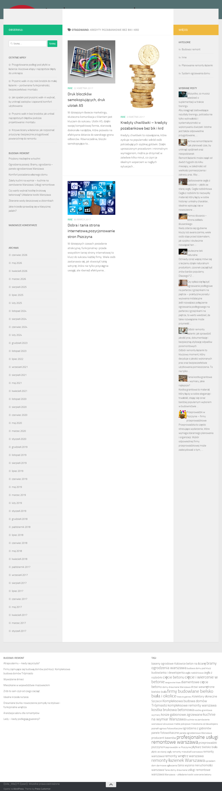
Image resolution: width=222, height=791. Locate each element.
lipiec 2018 (17, 535)
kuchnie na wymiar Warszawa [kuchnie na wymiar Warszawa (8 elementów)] (183, 716)
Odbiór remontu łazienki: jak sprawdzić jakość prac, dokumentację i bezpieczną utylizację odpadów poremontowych (195, 338)
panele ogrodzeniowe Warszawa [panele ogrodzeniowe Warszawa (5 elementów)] (196, 733)
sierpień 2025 (19, 287)
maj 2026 (17, 263)
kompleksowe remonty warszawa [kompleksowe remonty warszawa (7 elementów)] (192, 705)
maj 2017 (17, 607)
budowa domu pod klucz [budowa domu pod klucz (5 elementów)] (199, 668)
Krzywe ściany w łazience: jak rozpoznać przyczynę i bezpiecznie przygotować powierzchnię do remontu (31, 134)
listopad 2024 (19, 311)
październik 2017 (21, 567)
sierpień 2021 (19, 375)
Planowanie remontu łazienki (197, 65)
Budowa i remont (191, 49)
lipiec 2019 (17, 471)
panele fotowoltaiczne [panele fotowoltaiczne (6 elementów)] (165, 732)
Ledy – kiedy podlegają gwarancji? (21, 719)
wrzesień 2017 (20, 575)
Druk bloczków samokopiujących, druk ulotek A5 (86, 100)
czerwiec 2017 (19, 599)
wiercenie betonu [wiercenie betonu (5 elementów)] (202, 774)
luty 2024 (17, 335)
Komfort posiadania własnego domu (28, 174)
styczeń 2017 (19, 631)
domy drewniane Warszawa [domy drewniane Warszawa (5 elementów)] (176, 687)
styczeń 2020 (19, 439)
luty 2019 (17, 503)
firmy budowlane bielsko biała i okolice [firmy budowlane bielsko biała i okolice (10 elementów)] (182, 694)
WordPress (18, 789)
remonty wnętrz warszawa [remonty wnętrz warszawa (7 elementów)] (184, 756)
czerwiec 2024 (19, 327)
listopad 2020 (19, 399)
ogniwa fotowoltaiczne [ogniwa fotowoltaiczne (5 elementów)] (170, 728)
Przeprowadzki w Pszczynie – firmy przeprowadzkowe (196, 416)
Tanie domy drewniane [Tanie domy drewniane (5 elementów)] (175, 770)
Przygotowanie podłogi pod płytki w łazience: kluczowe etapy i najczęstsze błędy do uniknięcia (32, 69)
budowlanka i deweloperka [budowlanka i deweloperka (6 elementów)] (168, 672)
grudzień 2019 (19, 447)
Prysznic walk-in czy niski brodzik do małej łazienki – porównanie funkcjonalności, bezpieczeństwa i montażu (33, 85)
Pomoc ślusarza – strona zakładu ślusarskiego (193, 220)
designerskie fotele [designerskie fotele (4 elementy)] (173, 682)
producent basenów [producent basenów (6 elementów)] (163, 738)
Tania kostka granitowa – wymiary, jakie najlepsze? (195, 381)
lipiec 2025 (17, 295)
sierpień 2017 (19, 583)
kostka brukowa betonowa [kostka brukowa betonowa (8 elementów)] (172, 710)
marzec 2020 (19, 431)
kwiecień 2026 (19, 271)
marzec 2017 (19, 623)
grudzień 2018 (19, 519)
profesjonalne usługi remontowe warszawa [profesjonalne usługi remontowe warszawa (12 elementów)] (184, 739)
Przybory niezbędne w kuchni (24, 158)
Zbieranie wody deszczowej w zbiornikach (31, 200)
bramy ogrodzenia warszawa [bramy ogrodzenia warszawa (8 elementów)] (183, 665)
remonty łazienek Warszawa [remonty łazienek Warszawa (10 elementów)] (178, 760)
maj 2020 (17, 423)
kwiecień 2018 (19, 559)
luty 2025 (17, 303)
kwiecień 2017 (19, 615)
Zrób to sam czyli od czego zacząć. (21, 691)
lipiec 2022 (17, 359)
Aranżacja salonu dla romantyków (21, 713)
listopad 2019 (19, 455)
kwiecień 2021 (19, 391)
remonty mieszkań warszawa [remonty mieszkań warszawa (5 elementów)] (187, 751)
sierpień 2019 (19, 463)
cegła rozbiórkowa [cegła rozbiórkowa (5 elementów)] (194, 672)
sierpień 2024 (19, 319)
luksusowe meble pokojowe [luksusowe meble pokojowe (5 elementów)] (176, 723)
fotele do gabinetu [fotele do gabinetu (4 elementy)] (184, 697)
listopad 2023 (19, 351)
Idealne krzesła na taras (16, 697)
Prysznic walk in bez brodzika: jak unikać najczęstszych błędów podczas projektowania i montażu (31, 118)
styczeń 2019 (19, 511)
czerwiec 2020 (19, 415)
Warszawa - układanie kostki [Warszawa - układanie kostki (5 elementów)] (179, 774)
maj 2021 (17, 383)
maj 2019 (17, 487)
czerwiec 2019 (19, 479)
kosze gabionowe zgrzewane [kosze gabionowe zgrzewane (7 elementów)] (181, 715)
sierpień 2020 (19, 407)
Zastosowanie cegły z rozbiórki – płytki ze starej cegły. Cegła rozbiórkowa (195, 184)
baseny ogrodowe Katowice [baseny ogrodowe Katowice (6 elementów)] (168, 663)
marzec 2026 (19, 279)
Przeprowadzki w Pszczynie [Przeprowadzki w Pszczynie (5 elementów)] (177, 747)
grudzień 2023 (19, 343)
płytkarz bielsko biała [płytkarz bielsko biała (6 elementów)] (204, 747)
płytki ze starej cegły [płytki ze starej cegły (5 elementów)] (161, 751)
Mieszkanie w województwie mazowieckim (26, 685)
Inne (70, 88)
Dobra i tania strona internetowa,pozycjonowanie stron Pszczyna (91, 231)
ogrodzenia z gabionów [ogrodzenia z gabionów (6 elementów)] (196, 728)
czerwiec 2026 (19, 255)
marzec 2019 (19, 495)
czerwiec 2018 (19, 543)
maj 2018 (17, 551)
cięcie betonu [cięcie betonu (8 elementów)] (173, 677)
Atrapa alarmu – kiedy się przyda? (21, 663)
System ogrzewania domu (196, 73)
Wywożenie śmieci (13, 679)
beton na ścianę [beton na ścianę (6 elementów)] (196, 663)
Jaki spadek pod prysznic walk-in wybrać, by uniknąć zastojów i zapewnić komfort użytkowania (32, 101)
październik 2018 (21, 527)
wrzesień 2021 (20, 367)
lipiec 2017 (17, 591)
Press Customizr (42, 789)
